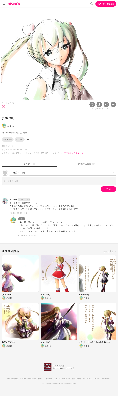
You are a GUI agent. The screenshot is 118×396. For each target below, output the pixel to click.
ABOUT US (106, 379)
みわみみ (13, 199)
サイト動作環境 (12, 379)
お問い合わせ (76, 379)
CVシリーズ (87, 379)
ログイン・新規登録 (105, 4)
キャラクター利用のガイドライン (32, 379)
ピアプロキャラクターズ (72, 153)
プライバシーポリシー (62, 379)
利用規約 (49, 379)
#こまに (19, 139)
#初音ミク (7, 139)
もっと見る (109, 251)
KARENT (97, 379)
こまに (21, 219)
